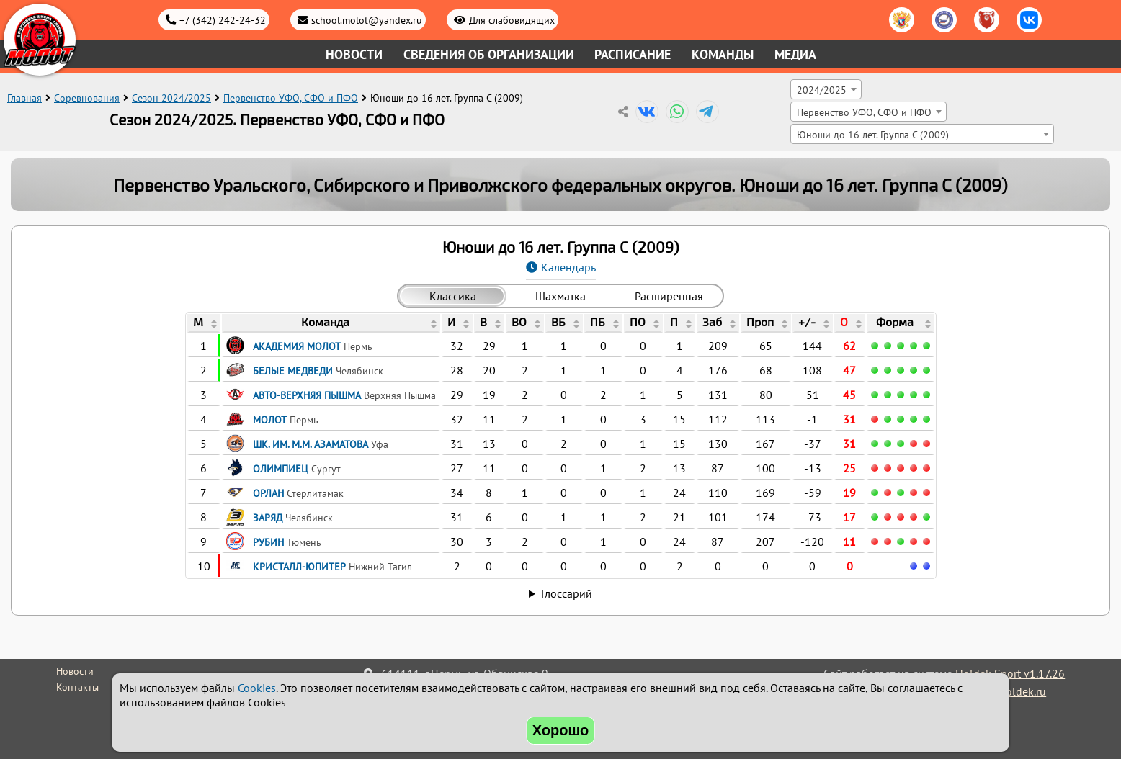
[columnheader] (203, 323)
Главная (24, 98)
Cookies (257, 688)
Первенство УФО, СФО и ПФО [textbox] (864, 112)
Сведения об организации (488, 54)
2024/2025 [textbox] (822, 89)
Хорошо (560, 730)
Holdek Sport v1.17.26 (1010, 673)
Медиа (795, 54)
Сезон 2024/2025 (171, 98)
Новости (354, 54)
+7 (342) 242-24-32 (222, 19)
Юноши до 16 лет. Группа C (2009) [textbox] (873, 134)
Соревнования (87, 98)
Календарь (568, 267)
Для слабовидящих (512, 19)
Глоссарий (566, 593)
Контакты (77, 687)
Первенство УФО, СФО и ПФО (290, 98)
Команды (723, 54)
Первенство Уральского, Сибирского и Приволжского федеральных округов (422, 184)
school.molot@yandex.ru (366, 19)
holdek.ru (1022, 691)
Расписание (632, 54)
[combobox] (826, 89)
